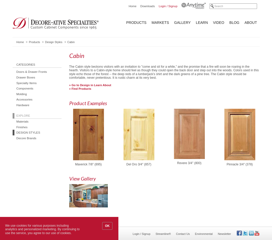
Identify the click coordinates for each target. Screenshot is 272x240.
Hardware (22, 105)
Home (132, 6)
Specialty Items (26, 83)
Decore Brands (26, 138)
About (250, 23)
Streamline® (163, 233)
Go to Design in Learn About (91, 85)
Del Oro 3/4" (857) (138, 164)
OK (107, 226)
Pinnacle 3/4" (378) (240, 164)
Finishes (22, 127)
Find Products (81, 88)
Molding (21, 94)
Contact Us (183, 233)
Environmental (204, 233)
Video (218, 23)
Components (24, 88)
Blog (234, 23)
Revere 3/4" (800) (189, 163)
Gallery (182, 23)
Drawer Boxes (25, 77)
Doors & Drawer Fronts (31, 71)
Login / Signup (168, 6)
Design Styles (53, 42)
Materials (22, 121)
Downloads (147, 6)
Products (136, 23)
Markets (160, 23)
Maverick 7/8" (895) (88, 164)
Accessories (24, 99)
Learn (202, 23)
